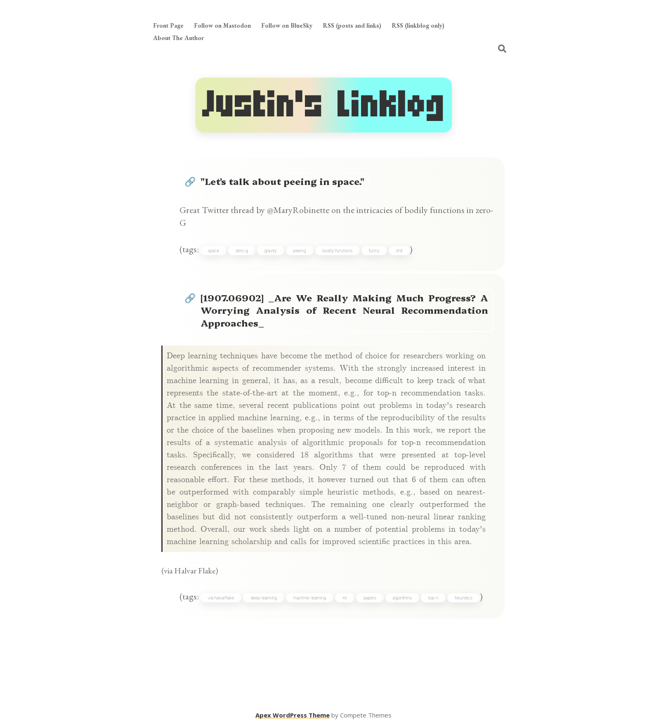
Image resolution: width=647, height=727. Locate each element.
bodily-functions (337, 250)
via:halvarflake (221, 597)
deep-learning (263, 597)
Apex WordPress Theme (292, 715)
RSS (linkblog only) (418, 25)
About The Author (178, 38)
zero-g (242, 250)
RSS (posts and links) (352, 25)
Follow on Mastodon (222, 25)
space (213, 250)
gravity (270, 250)
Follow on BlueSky (286, 25)
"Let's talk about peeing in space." (282, 181)
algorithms (402, 597)
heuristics (463, 597)
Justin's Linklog (323, 105)
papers (370, 597)
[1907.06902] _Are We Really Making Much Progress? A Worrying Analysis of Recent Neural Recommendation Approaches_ (345, 310)
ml (344, 597)
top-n (433, 597)
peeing (299, 250)
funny (374, 250)
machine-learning (309, 597)
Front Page (168, 25)
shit (399, 250)
